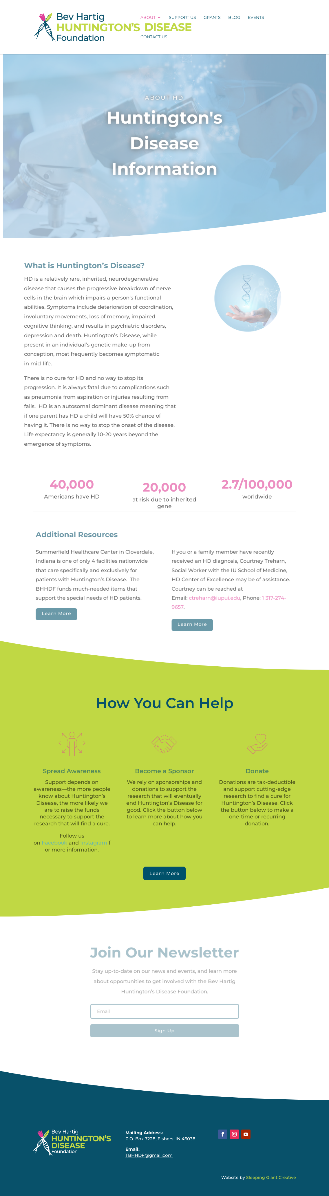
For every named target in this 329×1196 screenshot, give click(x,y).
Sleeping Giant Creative (271, 1177)
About (148, 17)
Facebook (54, 843)
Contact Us (153, 37)
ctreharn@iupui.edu (213, 598)
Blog (234, 17)
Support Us (182, 17)
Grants (212, 17)
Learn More (59, 613)
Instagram (93, 843)
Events (256, 17)
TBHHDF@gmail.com (149, 1155)
